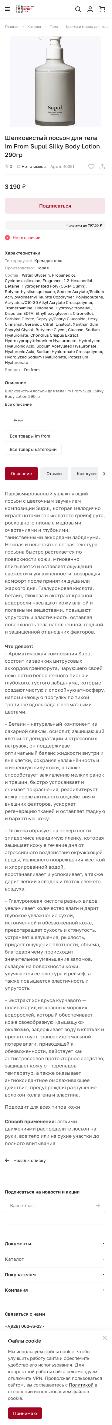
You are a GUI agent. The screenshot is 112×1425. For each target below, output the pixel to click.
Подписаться (55, 206)
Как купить (88, 473)
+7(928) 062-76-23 (23, 1326)
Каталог (14, 1259)
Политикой (81, 1384)
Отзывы (54, 473)
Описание (21, 473)
